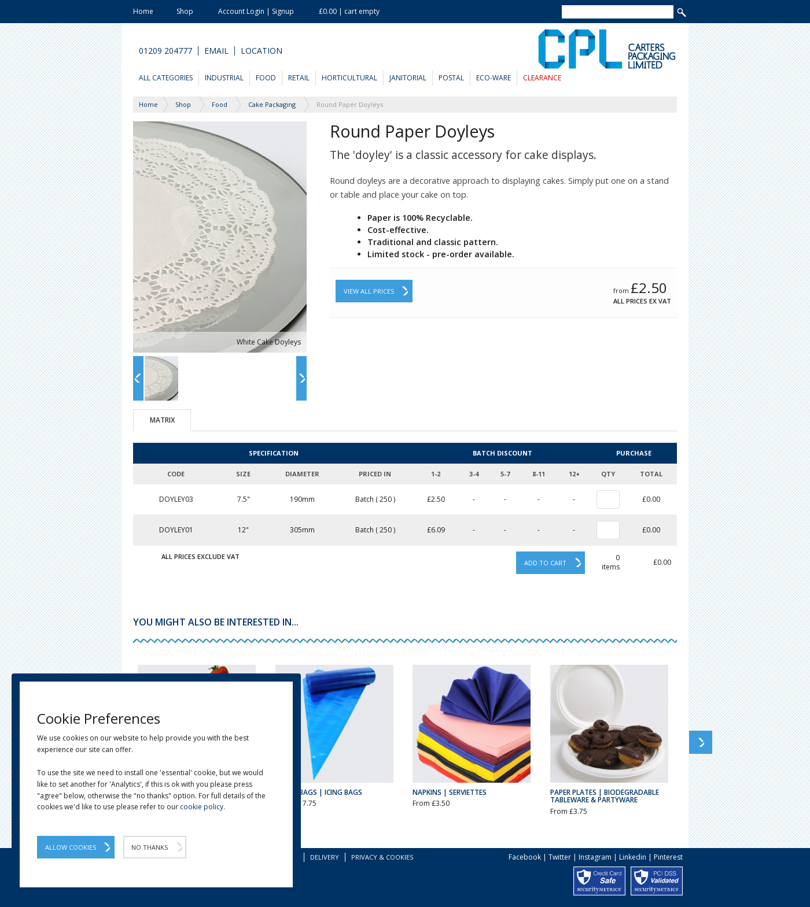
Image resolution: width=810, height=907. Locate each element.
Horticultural (349, 78)
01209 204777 (165, 50)
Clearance (542, 78)
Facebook (525, 857)
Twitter (559, 857)
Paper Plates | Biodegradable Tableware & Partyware (604, 796)
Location (261, 50)
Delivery (324, 857)
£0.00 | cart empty (349, 11)
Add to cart (545, 562)
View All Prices (369, 291)
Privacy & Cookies (382, 857)
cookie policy (201, 807)
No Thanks (149, 847)
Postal (451, 78)
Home (143, 11)
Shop (184, 11)
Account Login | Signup (256, 11)
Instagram (595, 857)
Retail (299, 78)
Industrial (224, 78)
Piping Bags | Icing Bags (318, 792)
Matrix (162, 420)
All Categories (166, 78)
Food (266, 78)
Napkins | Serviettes (450, 792)
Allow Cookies (70, 847)
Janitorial (407, 78)
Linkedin (632, 857)
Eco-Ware (493, 78)
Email (216, 50)
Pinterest (668, 857)
